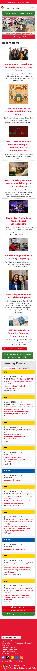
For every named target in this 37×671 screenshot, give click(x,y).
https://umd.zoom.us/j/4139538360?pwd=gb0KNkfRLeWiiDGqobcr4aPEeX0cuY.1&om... (18, 406)
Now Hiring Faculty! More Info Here (18, 13)
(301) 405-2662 (14, 653)
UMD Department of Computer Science (15, 7)
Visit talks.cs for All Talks (19, 611)
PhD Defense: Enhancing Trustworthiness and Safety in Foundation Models (15, 436)
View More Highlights (18, 37)
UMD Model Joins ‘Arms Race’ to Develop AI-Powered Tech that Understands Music (18, 146)
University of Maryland (18, 2)
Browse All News (9, 349)
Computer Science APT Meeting (15, 549)
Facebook (3, 657)
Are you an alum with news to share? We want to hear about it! (17, 355)
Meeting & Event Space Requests (18, 614)
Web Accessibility (6, 661)
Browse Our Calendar (18, 607)
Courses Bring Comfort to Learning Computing (18, 257)
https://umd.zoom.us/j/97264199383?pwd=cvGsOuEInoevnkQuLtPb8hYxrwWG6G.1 (18, 521)
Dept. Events (11, 368)
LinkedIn (17, 657)
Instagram (12, 657)
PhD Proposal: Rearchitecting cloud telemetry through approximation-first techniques (18, 597)
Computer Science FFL (12, 480)
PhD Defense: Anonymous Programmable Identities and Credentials (14, 459)
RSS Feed (22, 349)
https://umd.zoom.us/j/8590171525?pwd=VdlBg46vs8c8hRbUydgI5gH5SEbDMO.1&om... (18, 496)
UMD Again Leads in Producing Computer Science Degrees (18, 333)
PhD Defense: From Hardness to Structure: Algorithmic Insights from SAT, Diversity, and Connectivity (17, 528)
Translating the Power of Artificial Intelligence (18, 296)
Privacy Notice (18, 661)
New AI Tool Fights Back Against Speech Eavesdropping (18, 220)
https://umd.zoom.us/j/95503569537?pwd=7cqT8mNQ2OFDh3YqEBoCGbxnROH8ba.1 (18, 590)
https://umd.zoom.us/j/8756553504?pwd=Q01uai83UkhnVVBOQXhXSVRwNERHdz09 (18, 381)
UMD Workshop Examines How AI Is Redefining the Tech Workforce (18, 183)
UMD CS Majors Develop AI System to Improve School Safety (18, 67)
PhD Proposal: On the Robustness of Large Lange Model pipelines (17, 502)
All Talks (23, 368)
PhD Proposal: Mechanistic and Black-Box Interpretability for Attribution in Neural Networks (17, 569)
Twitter (7, 657)
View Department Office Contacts (11, 637)
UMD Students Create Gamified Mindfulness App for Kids (18, 111)
